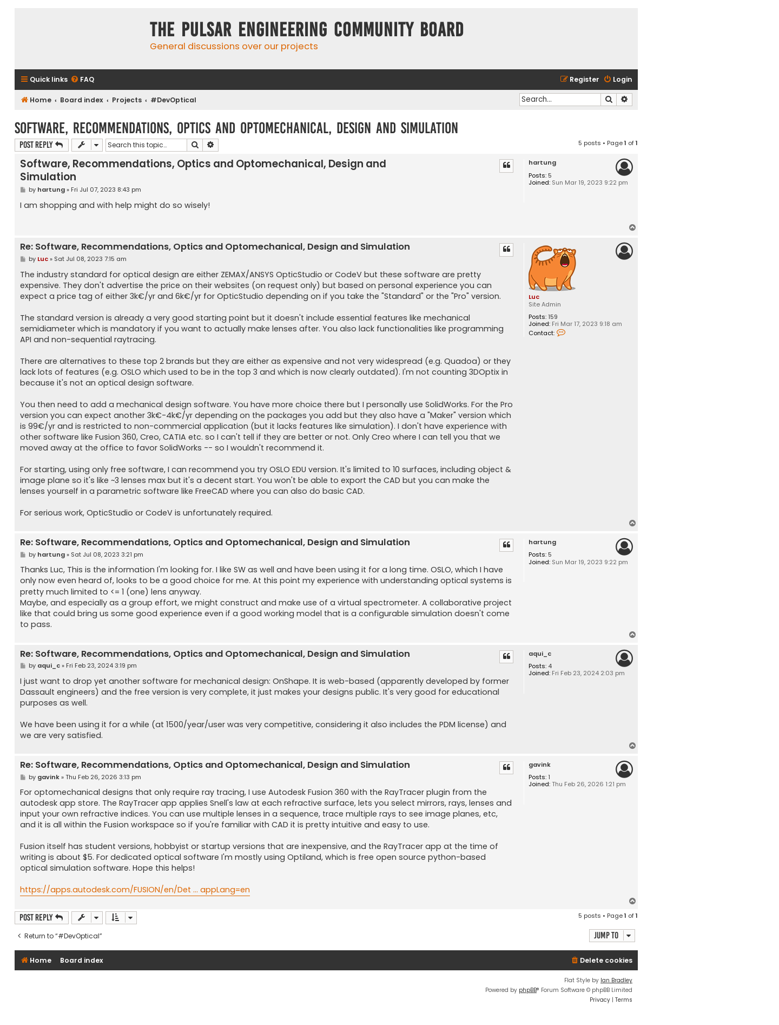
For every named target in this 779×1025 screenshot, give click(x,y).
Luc (534, 296)
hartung (542, 162)
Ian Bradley (616, 980)
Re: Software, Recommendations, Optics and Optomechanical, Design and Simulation (215, 247)
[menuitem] (82, 80)
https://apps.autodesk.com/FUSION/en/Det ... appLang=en (135, 889)
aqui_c (540, 653)
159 (553, 317)
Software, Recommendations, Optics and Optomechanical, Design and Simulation (236, 128)
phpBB (528, 990)
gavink (540, 764)
